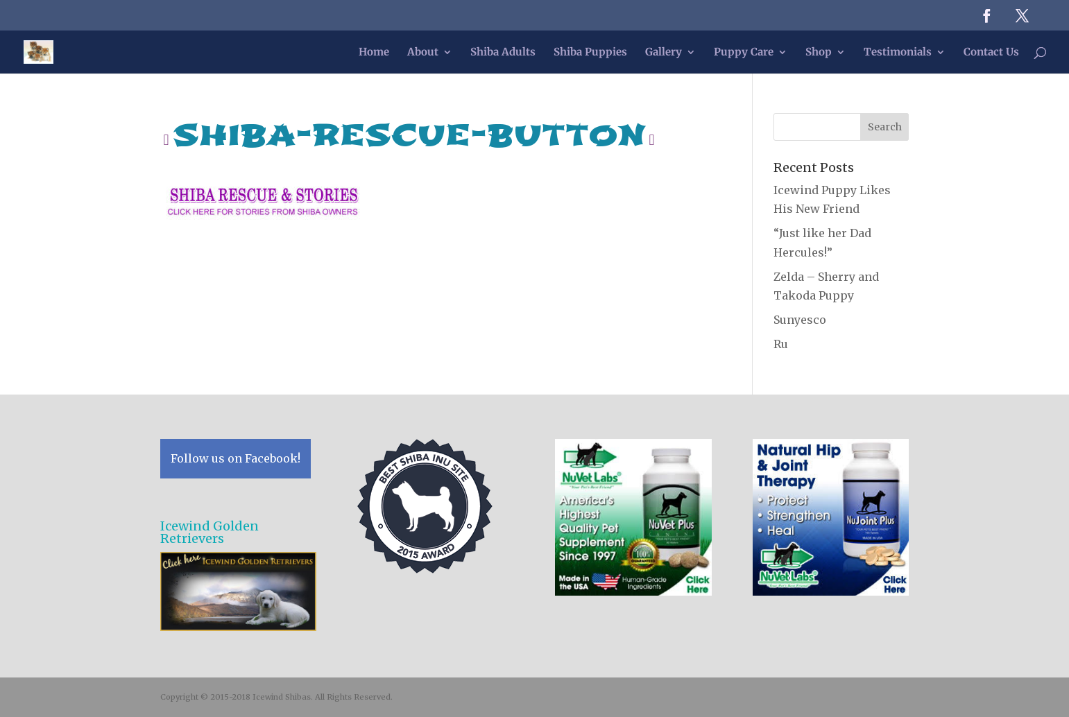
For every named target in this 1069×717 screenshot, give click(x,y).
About (422, 52)
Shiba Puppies (590, 52)
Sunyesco (799, 320)
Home (374, 52)
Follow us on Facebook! (235, 458)
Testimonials (898, 52)
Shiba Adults (503, 52)
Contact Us (991, 52)
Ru (780, 344)
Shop (818, 52)
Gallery (663, 52)
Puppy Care (743, 52)
